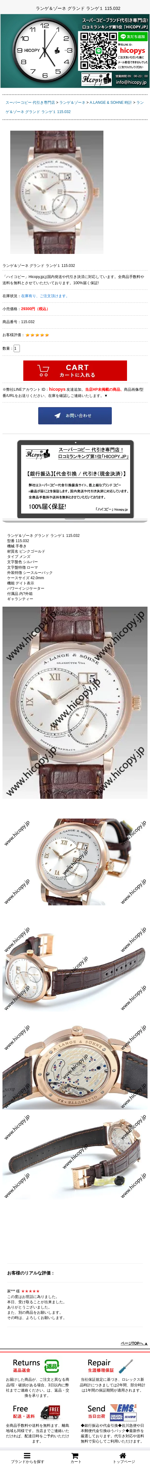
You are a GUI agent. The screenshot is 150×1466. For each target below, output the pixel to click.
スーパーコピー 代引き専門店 (30, 102)
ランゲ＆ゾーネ (72, 102)
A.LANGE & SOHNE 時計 (111, 102)
